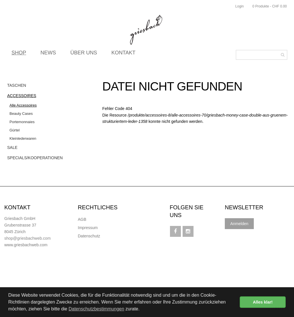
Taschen (16, 85)
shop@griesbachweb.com (27, 238)
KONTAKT (123, 54)
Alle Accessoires (23, 105)
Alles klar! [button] (263, 302)
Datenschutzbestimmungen (96, 308)
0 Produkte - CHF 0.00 (269, 6)
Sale (12, 147)
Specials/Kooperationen (35, 157)
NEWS (48, 54)
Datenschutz (89, 236)
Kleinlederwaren (22, 138)
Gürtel (14, 130)
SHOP (18, 54)
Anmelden (239, 223)
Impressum (88, 227)
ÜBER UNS (83, 54)
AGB (82, 219)
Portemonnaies (21, 122)
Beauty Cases (21, 113)
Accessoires (21, 95)
